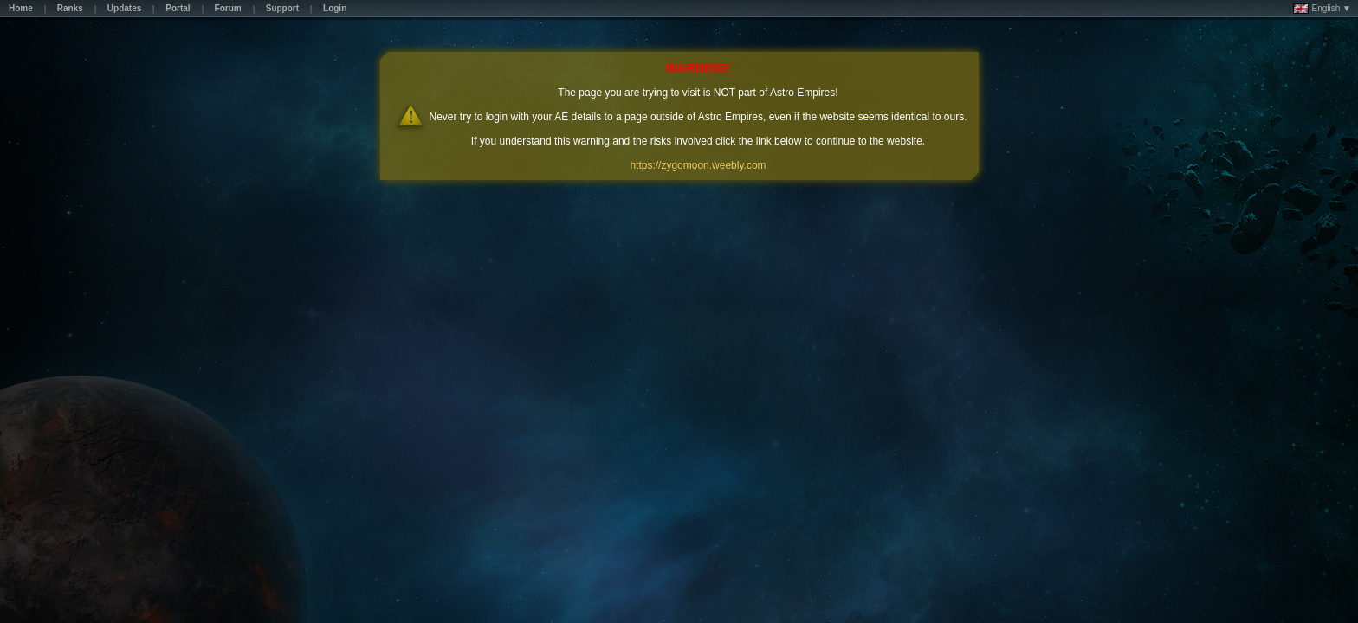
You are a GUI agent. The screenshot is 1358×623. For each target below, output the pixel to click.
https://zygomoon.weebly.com (698, 165)
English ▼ (1322, 8)
